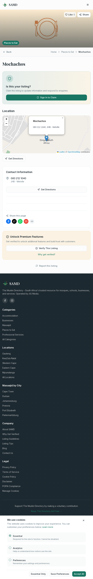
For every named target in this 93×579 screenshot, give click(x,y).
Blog (4, 448)
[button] (46, 138)
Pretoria (6, 405)
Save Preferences (60, 574)
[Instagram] (12, 300)
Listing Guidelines (10, 439)
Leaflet (60, 152)
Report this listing (46, 266)
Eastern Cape (8, 368)
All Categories (9, 339)
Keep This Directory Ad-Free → (46, 511)
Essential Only (38, 574)
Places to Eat (67, 52)
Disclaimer (7, 481)
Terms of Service (10, 472)
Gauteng (6, 353)
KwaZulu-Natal (9, 358)
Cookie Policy (9, 476)
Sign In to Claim (46, 97)
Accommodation (10, 315)
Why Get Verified (10, 434)
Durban (5, 396)
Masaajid (6, 325)
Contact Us (7, 453)
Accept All (79, 574)
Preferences (19, 560)
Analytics (17, 548)
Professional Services (13, 334)
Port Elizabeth (9, 410)
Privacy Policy (9, 467)
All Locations (8, 377)
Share (84, 14)
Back (7, 52)
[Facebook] (5, 300)
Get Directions (14, 158)
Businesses (7, 320)
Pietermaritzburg (10, 415)
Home (54, 52)
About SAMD (8, 429)
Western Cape (9, 363)
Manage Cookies (10, 491)
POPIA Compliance (11, 486)
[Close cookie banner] (83, 520)
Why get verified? (46, 254)
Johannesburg (9, 401)
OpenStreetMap (74, 152)
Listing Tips (7, 443)
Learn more (47, 527)
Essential (17, 536)
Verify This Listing (46, 248)
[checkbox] (10, 535)
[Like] (70, 14)
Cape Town (8, 391)
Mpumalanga (8, 372)
